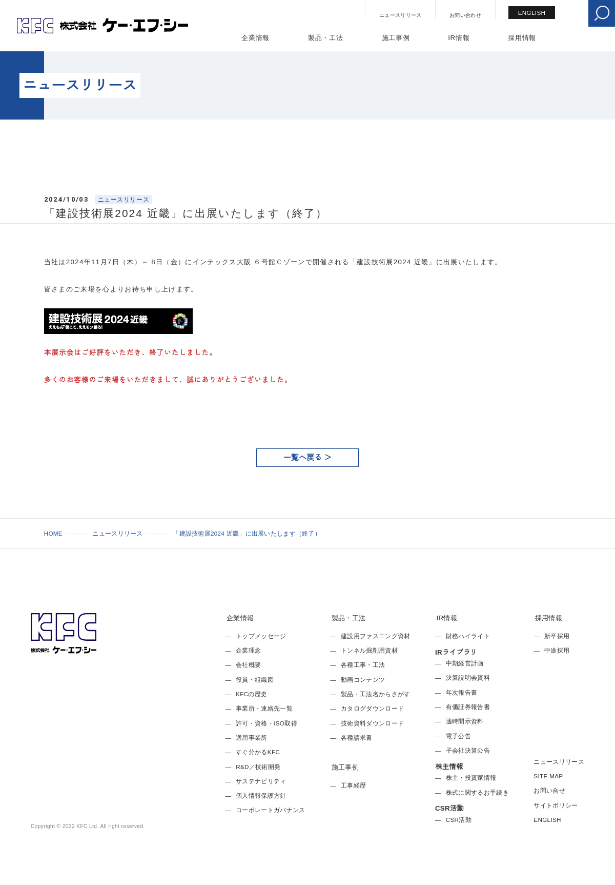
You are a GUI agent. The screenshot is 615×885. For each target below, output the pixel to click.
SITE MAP (548, 776)
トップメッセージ (261, 636)
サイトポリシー (556, 805)
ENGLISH (532, 12)
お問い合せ (549, 790)
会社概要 (248, 664)
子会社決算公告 (468, 750)
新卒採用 (556, 636)
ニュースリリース (400, 15)
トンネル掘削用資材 (369, 650)
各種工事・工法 (363, 664)
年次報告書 (462, 692)
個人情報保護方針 (261, 795)
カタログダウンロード (372, 708)
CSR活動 (458, 819)
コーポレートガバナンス (270, 810)
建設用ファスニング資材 (376, 636)
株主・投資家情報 (471, 777)
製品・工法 (325, 37)
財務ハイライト (468, 636)
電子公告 (458, 736)
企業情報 (255, 37)
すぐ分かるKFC (258, 752)
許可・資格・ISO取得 (266, 723)
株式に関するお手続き (477, 792)
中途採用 (556, 650)
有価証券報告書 (468, 706)
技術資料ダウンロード (372, 723)
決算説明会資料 (468, 677)
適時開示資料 (465, 721)
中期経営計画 (465, 663)
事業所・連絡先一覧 (264, 708)
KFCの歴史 (251, 694)
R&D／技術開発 (258, 766)
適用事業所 (252, 737)
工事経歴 (353, 785)
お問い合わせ (465, 15)
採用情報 (522, 37)
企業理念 (248, 650)
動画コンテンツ (363, 679)
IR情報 (458, 37)
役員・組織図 (255, 679)
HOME (53, 533)
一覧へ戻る (302, 457)
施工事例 (396, 37)
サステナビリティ (261, 781)
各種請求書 (357, 737)
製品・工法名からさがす (376, 694)
